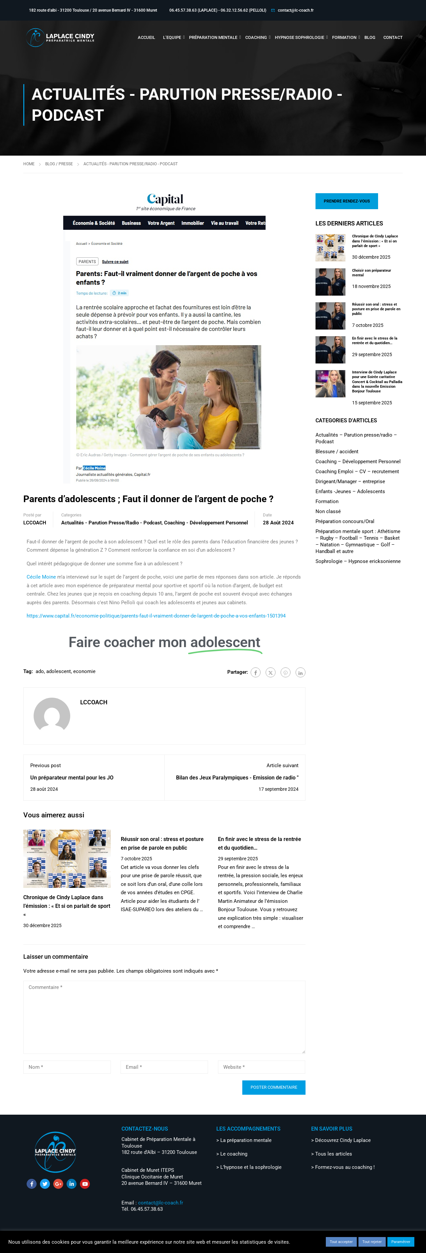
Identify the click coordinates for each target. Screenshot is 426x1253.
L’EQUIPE (172, 37)
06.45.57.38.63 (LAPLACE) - (195, 10)
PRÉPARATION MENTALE (213, 37)
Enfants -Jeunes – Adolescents (350, 491)
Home (29, 164)
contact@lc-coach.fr (296, 10)
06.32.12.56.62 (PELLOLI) (243, 10)
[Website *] (262, 1067)
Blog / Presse (59, 164)
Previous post (45, 765)
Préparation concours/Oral (345, 521)
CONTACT (393, 37)
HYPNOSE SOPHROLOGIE (299, 37)
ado (40, 671)
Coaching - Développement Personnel (206, 523)
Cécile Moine (41, 577)
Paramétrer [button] (400, 1242)
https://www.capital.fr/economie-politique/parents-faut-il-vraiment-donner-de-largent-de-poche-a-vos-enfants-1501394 (156, 616)
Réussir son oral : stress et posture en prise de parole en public (376, 309)
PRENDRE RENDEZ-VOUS (347, 201)
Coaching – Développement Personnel (358, 462)
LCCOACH (34, 523)
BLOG (369, 37)
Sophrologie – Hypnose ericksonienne (358, 561)
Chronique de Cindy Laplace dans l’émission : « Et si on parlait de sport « (66, 905)
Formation (327, 501)
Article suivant (283, 765)
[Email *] (164, 1067)
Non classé (328, 511)
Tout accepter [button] (341, 1242)
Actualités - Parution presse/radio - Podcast (131, 164)
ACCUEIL (146, 37)
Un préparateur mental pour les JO (71, 777)
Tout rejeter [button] (372, 1242)
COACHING (256, 37)
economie (84, 671)
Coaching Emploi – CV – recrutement (357, 472)
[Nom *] (67, 1067)
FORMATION (344, 37)
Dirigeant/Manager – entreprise (350, 482)
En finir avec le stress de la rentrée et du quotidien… (374, 340)
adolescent (58, 671)
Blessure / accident (337, 452)
